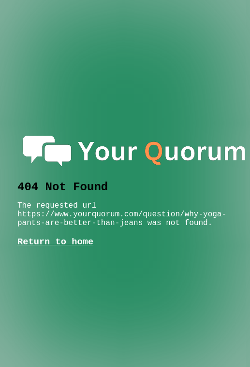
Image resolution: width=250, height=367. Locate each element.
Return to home (55, 242)
